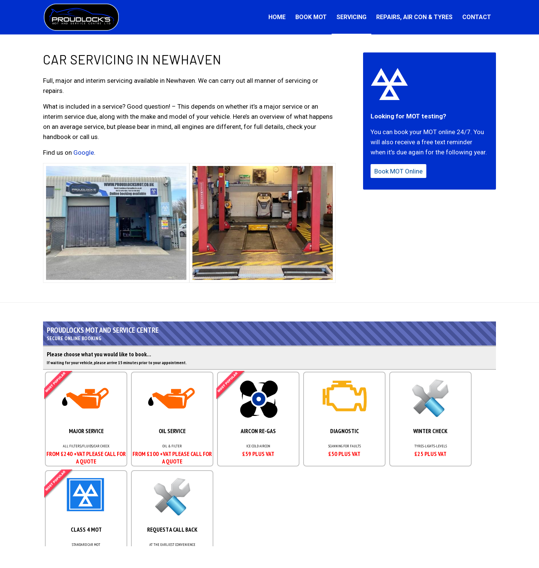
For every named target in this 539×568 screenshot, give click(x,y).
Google (83, 152)
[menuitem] (277, 17)
